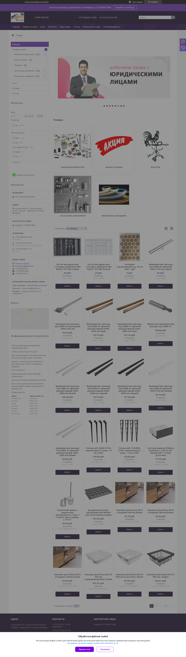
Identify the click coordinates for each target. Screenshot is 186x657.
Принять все (84, 649)
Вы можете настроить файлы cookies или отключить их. (92, 643)
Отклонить (105, 649)
